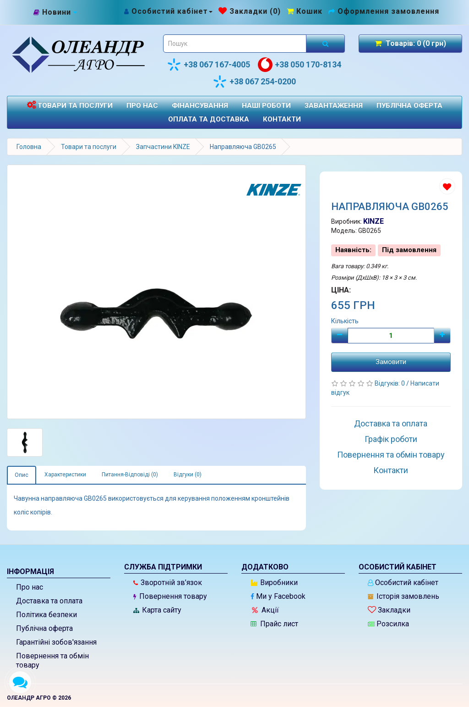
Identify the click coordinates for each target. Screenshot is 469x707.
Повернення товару (170, 596)
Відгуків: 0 (390, 383)
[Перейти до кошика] (304, 11)
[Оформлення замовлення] (383, 11)
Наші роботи (266, 105)
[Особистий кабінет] (168, 11)
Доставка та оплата (390, 423)
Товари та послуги (70, 105)
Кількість (345, 321)
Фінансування (200, 105)
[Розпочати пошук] (325, 43)
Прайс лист (274, 623)
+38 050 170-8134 (299, 64)
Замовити (391, 362)
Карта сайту (157, 610)
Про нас (142, 105)
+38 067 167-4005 (208, 64)
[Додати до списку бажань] (447, 186)
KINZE (373, 221)
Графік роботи (391, 439)
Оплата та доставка (208, 119)
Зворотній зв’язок (167, 582)
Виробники (274, 582)
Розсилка (388, 623)
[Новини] (55, 13)
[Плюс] (442, 335)
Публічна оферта (409, 105)
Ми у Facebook (278, 596)
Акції (265, 610)
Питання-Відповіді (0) (130, 474)
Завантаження (334, 105)
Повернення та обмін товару (391, 454)
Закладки (389, 610)
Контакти (282, 119)
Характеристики (65, 474)
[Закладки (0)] (249, 11)
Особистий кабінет (403, 582)
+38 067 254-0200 (254, 81)
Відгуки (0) (188, 474)
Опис (21, 475)
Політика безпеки (46, 614)
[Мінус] (339, 335)
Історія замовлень (403, 596)
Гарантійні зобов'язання (56, 642)
